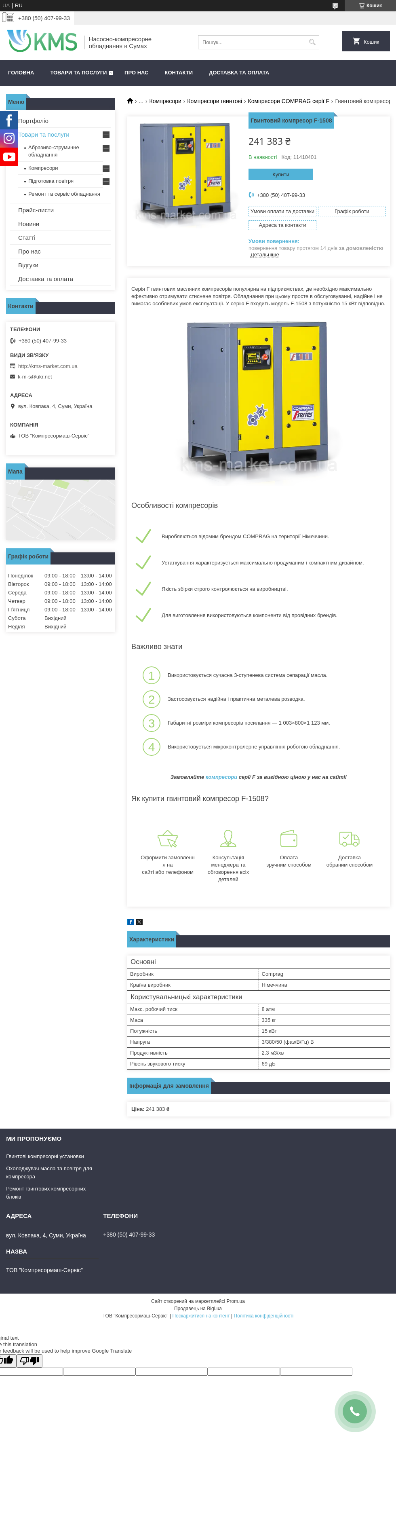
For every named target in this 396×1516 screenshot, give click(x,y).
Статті (27, 237)
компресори (221, 777)
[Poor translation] (29, 1361)
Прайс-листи (36, 210)
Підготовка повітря (51, 181)
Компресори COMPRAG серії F (288, 101)
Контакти (179, 73)
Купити (280, 174)
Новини (28, 223)
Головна (21, 73)
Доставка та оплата (239, 73)
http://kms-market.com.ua (48, 366)
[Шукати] (312, 42)
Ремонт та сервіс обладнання (64, 194)
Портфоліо (33, 120)
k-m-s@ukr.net (35, 377)
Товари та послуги (78, 73)
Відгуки (28, 265)
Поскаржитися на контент (201, 1316)
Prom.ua (236, 1301)
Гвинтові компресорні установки (45, 1156)
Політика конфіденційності (264, 1316)
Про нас (136, 73)
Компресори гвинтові (214, 101)
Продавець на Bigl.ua (198, 1308)
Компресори (165, 101)
